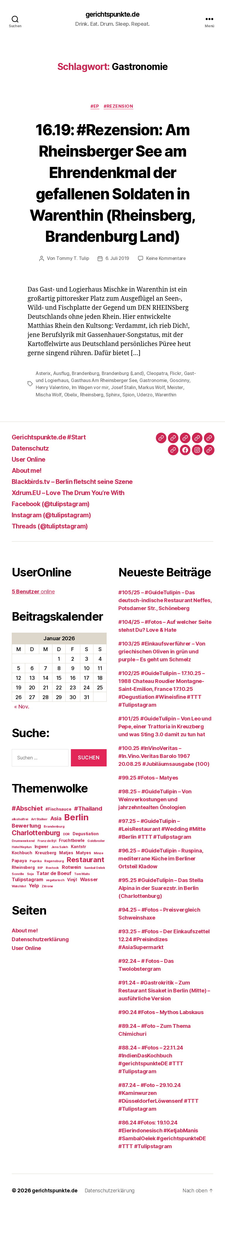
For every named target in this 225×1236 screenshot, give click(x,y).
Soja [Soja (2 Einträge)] (30, 903)
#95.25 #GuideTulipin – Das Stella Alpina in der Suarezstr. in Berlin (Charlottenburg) (160, 917)
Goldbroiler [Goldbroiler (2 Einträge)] (96, 870)
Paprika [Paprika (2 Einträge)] (35, 890)
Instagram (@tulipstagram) (56, 544)
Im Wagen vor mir (113, 409)
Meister (44, 417)
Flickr (178, 395)
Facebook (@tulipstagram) (55, 532)
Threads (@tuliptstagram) (54, 555)
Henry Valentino (75, 409)
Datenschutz (33, 477)
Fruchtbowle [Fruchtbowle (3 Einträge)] (71, 869)
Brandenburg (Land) (124, 395)
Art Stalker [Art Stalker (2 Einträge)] (39, 848)
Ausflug (62, 395)
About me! (29, 499)
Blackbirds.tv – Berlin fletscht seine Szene (80, 510)
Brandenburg (87, 395)
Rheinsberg (111, 417)
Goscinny (45, 409)
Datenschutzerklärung (40, 968)
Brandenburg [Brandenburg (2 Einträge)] (54, 855)
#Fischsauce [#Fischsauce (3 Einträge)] (58, 838)
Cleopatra (160, 395)
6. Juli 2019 (117, 281)
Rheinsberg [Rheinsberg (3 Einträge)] (23, 896)
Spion (149, 417)
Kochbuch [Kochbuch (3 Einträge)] (22, 881)
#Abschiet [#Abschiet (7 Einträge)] (27, 837)
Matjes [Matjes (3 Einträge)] (66, 881)
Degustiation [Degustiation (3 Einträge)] (86, 862)
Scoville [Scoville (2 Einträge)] (18, 903)
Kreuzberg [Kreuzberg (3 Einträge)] (46, 881)
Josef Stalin (146, 409)
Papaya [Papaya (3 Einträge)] (19, 889)
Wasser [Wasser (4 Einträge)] (89, 908)
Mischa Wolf (67, 417)
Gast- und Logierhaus (59, 402)
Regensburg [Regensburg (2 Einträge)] (54, 890)
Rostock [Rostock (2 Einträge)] (52, 897)
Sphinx (133, 417)
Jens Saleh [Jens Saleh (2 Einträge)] (59, 876)
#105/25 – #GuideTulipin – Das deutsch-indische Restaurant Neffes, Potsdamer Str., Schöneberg (165, 629)
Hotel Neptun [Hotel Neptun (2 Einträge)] (22, 876)
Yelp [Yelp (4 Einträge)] (34, 914)
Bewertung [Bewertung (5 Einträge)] (26, 854)
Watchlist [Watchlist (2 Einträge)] (19, 915)
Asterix (43, 395)
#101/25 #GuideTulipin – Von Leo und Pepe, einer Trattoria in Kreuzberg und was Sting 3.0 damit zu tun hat (165, 755)
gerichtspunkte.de (112, 14)
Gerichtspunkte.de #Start (54, 466)
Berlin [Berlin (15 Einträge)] (76, 846)
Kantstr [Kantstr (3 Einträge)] (78, 875)
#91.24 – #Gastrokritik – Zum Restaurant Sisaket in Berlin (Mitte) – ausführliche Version (164, 1019)
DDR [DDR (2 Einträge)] (66, 863)
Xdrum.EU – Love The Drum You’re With (75, 521)
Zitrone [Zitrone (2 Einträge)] (47, 915)
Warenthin (47, 424)
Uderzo (166, 417)
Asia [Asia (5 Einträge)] (56, 847)
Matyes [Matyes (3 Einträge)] (83, 881)
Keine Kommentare (166, 281)
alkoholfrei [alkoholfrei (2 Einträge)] (20, 848)
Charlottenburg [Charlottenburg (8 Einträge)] (36, 862)
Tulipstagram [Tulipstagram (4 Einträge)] (27, 908)
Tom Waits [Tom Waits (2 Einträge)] (82, 903)
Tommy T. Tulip (71, 281)
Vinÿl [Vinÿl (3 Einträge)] (72, 908)
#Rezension (120, 107)
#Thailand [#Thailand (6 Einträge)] (88, 837)
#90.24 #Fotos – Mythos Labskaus (161, 1041)
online (33, 620)
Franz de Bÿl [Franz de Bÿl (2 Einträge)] (47, 870)
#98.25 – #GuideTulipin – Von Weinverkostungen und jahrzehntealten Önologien (154, 828)
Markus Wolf (174, 409)
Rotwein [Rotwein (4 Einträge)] (71, 896)
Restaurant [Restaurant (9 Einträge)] (85, 888)
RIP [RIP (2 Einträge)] (40, 897)
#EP (94, 107)
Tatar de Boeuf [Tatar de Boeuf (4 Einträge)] (53, 902)
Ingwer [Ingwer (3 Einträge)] (41, 875)
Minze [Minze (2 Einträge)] (98, 882)
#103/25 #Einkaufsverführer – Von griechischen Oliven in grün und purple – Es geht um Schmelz (161, 680)
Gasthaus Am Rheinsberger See (118, 402)
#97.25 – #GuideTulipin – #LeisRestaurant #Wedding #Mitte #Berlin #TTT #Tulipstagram (162, 858)
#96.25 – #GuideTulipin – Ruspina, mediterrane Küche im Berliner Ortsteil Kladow (160, 887)
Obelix (90, 417)
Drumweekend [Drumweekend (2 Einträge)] (23, 870)
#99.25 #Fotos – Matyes (148, 807)
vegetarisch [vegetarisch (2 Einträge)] (55, 909)
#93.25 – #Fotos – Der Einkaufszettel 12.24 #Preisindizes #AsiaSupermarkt (163, 968)
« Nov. (21, 736)
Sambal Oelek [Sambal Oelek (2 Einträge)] (94, 897)
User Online (31, 488)
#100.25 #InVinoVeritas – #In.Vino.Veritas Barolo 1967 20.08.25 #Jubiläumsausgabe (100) (163, 785)
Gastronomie (169, 402)
